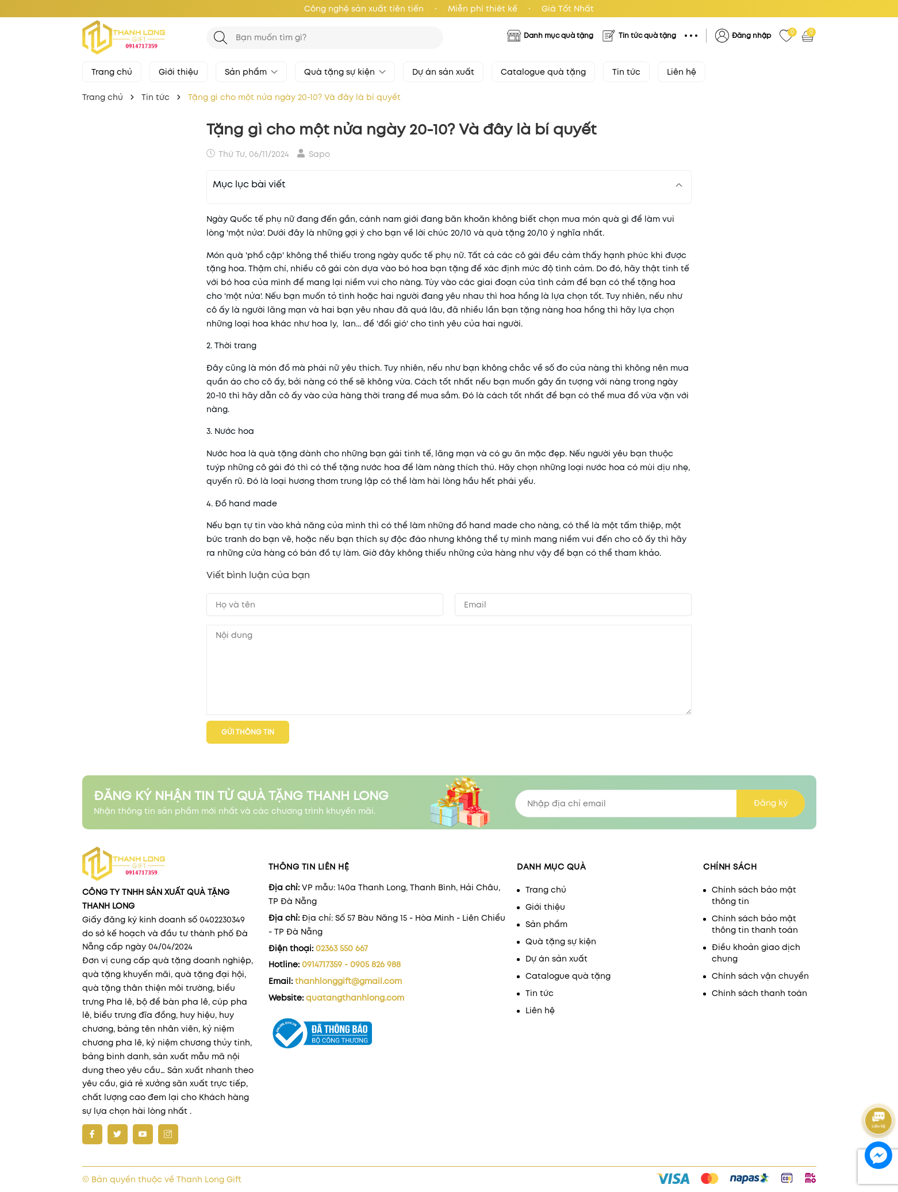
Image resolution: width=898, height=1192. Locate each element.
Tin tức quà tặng (647, 35)
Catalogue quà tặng (543, 72)
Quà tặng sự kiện (345, 72)
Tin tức (626, 72)
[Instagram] (168, 1134)
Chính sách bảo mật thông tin (754, 895)
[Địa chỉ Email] (660, 803)
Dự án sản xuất (443, 72)
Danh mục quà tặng (558, 35)
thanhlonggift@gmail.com (348, 981)
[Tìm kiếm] (220, 37)
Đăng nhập (751, 35)
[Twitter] (118, 1134)
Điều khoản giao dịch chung (756, 952)
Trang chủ (111, 72)
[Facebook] (92, 1134)
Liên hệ (681, 72)
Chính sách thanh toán (759, 993)
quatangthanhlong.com (355, 997)
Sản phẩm (251, 72)
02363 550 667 (342, 948)
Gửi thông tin (247, 732)
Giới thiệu (178, 72)
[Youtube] (143, 1134)
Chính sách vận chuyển (760, 976)
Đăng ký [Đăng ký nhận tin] (771, 803)
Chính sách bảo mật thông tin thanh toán (755, 924)
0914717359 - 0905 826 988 (351, 964)
